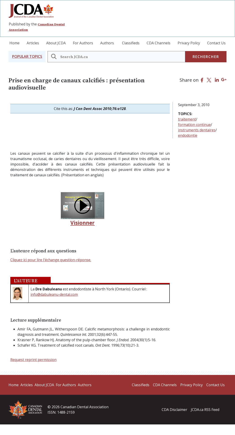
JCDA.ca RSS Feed (205, 409)
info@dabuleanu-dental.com (54, 294)
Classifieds (130, 42)
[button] (27, 56)
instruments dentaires (196, 130)
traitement (187, 119)
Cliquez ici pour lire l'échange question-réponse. (50, 259)
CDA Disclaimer (174, 409)
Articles (33, 42)
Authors (107, 42)
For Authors (83, 42)
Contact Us (216, 42)
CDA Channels (158, 42)
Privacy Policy (189, 42)
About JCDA (56, 42)
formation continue (194, 124)
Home (14, 42)
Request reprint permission (33, 359)
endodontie (187, 135)
